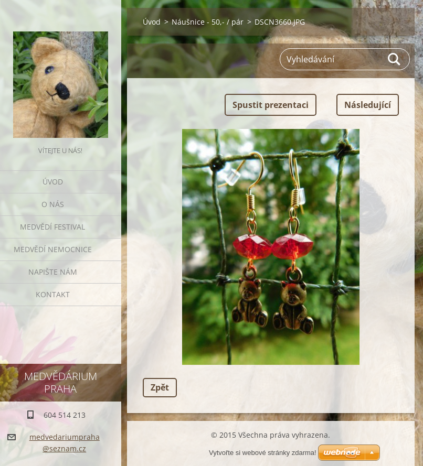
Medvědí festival (52, 227)
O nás (52, 204)
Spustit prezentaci (270, 105)
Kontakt (53, 294)
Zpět (160, 387)
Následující (367, 105)
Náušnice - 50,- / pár (208, 22)
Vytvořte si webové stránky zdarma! (262, 453)
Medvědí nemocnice (53, 249)
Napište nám (52, 272)
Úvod (53, 182)
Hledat (394, 59)
